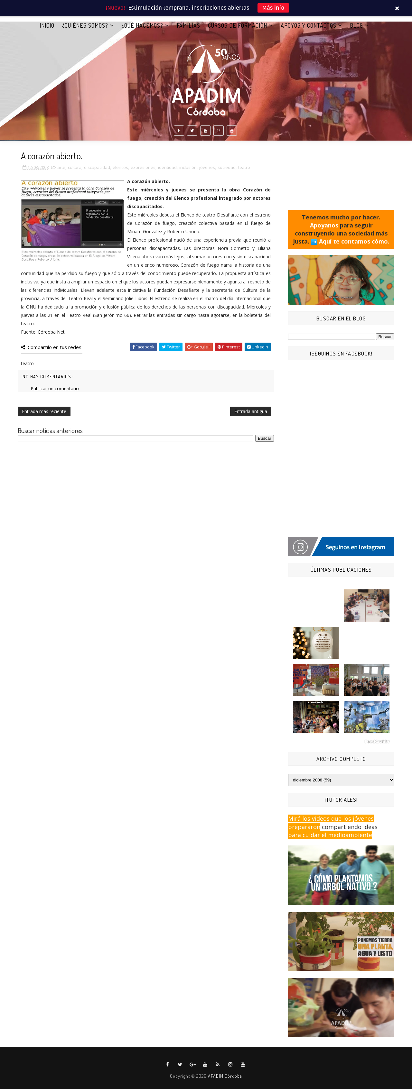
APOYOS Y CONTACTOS (308, 25)
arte (61, 167)
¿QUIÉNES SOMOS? (85, 25)
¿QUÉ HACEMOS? (142, 25)
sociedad (227, 167)
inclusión (188, 167)
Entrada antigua (250, 411)
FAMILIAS (188, 25)
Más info (273, 8)
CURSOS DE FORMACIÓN (237, 25)
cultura (74, 167)
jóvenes (207, 167)
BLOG (356, 25)
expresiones (143, 167)
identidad (167, 167)
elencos (120, 167)
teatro (244, 167)
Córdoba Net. (52, 332)
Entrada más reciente (44, 411)
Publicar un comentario (55, 388)
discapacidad (97, 167)
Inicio (47, 25)
